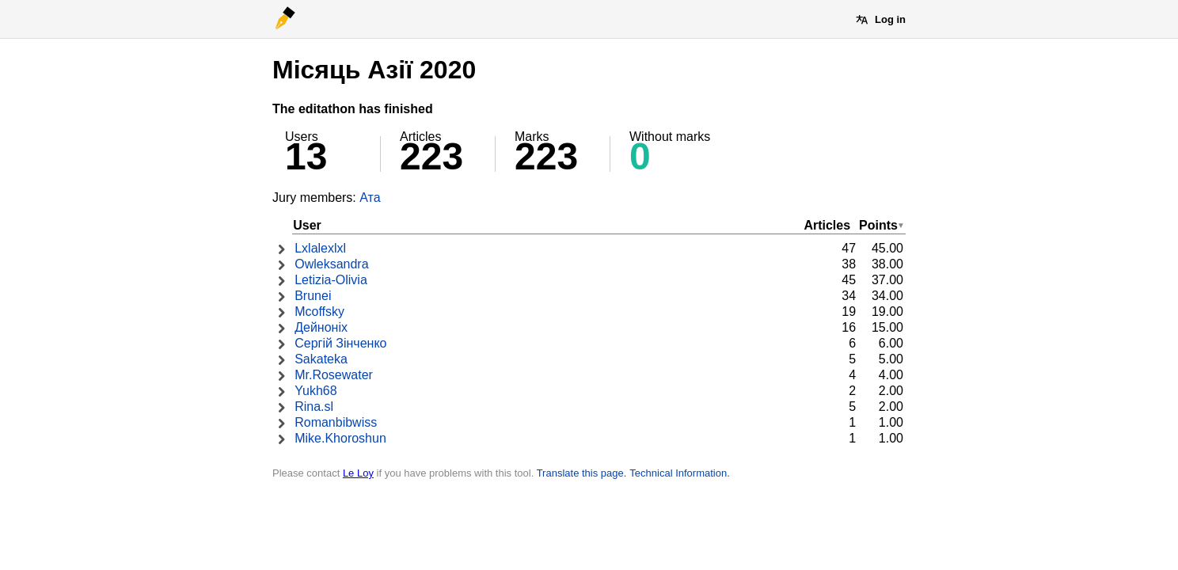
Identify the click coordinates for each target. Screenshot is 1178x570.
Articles (827, 225)
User (307, 225)
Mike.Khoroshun (340, 438)
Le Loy (358, 473)
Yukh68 (315, 390)
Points (878, 225)
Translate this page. (582, 473)
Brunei (312, 295)
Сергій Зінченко (340, 343)
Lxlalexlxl (320, 248)
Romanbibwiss (335, 422)
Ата (369, 197)
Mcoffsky (319, 311)
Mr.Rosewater (333, 375)
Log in (890, 19)
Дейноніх (321, 327)
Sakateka (321, 359)
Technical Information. (679, 473)
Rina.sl (313, 406)
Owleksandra (331, 264)
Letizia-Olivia (330, 280)
